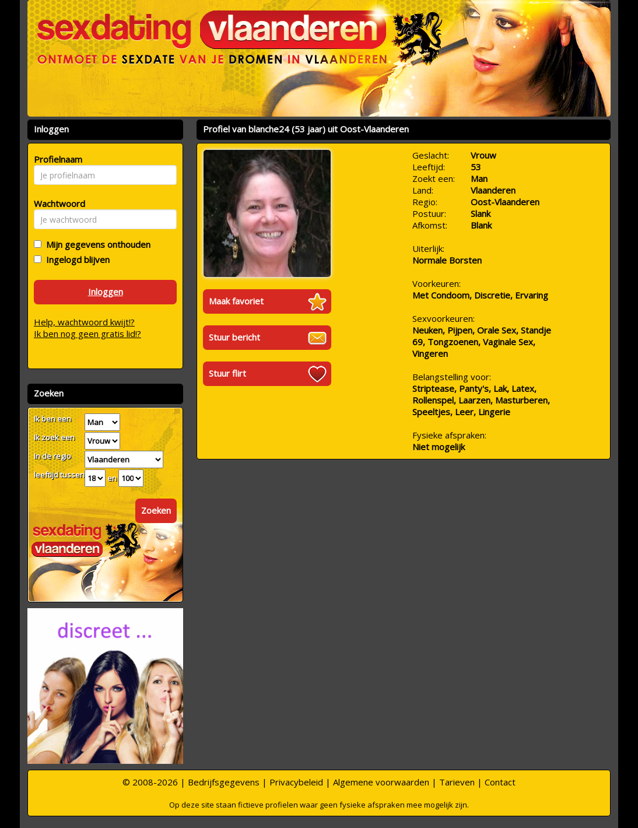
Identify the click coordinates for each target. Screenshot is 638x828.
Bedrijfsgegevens (224, 782)
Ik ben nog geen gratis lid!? (87, 333)
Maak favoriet (236, 301)
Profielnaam (56, 159)
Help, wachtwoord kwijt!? (84, 322)
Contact (500, 782)
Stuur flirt (227, 373)
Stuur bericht (234, 337)
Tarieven (457, 782)
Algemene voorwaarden (381, 782)
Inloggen (105, 291)
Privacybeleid (296, 782)
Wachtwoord (56, 203)
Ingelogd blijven (75, 259)
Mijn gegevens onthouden (95, 244)
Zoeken (156, 510)
